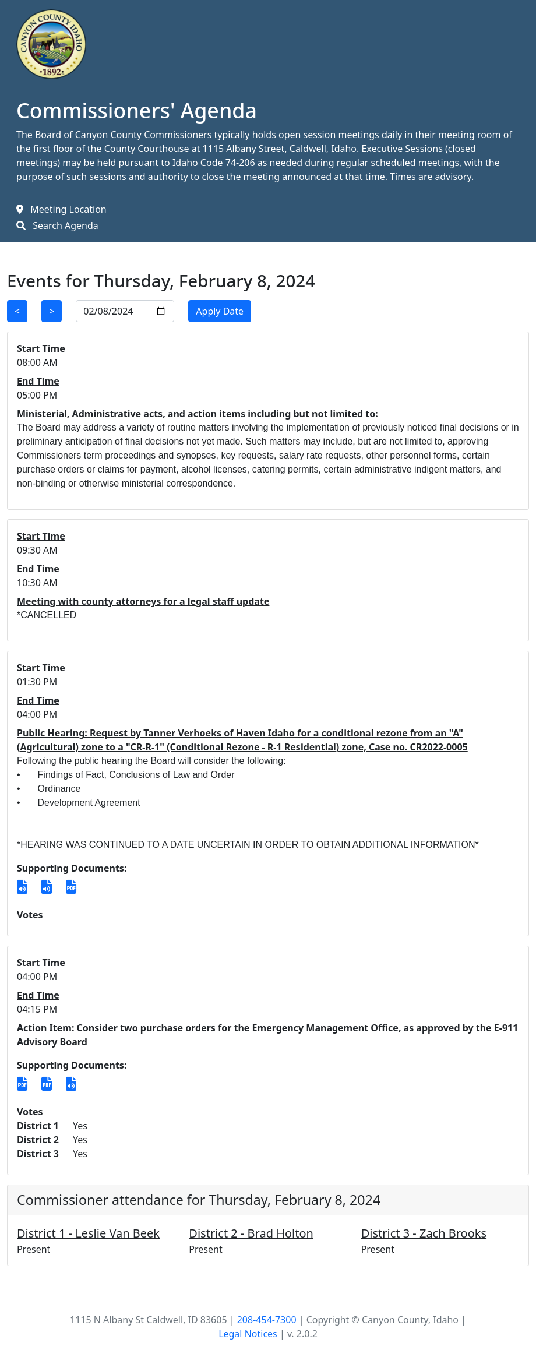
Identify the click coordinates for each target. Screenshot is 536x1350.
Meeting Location (68, 209)
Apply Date (220, 311)
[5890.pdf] (22, 1084)
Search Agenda (65, 225)
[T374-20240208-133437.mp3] (22, 887)
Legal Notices (247, 1333)
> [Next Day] (51, 311)
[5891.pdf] (46, 1084)
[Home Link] (51, 43)
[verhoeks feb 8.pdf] (71, 887)
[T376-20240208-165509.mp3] (71, 1084)
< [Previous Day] (17, 311)
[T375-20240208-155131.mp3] (46, 887)
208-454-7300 (267, 1319)
